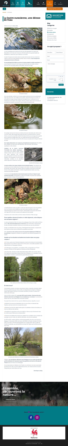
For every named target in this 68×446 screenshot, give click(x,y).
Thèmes (43, 3)
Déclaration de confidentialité (31, 443)
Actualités (50, 30)
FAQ (41, 443)
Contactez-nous (10, 399)
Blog (55, 3)
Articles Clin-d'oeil (52, 40)
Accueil (4, 12)
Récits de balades (52, 36)
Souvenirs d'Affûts (52, 38)
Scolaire (23, 3)
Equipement (51, 34)
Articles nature (52, 32)
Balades (13, 3)
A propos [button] (60, 3)
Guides (38, 3)
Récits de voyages (52, 28)
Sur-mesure (29, 3)
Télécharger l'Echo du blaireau (55, 8)
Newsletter (49, 3)
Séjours (17, 3)
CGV (39, 443)
